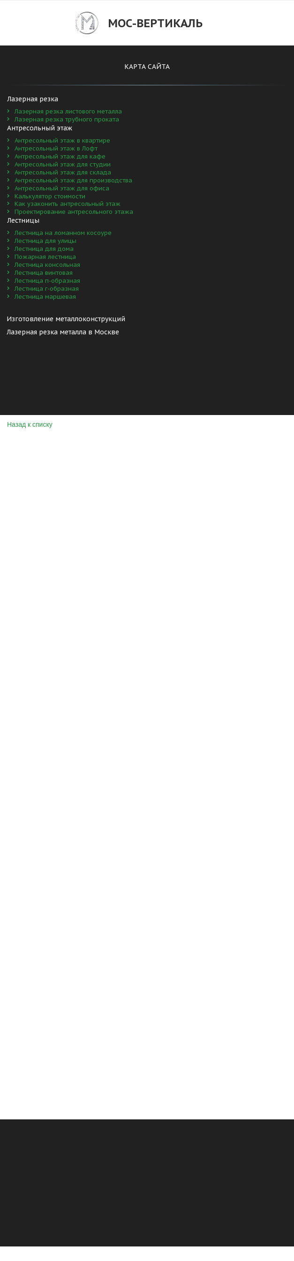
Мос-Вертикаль (155, 23)
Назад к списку (30, 424)
